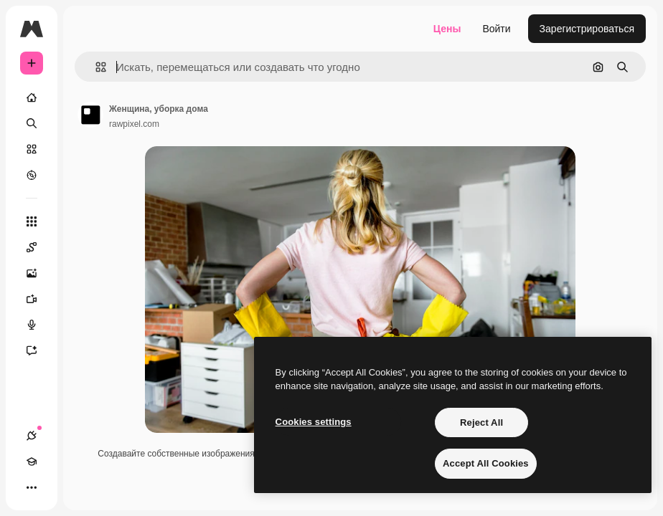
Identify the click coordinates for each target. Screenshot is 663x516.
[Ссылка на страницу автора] (90, 115)
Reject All (481, 422)
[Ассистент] (38, 350)
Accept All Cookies (486, 463)
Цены (447, 28)
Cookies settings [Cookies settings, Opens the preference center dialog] (314, 421)
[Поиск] (31, 123)
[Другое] (31, 487)
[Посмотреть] (31, 174)
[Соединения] (31, 435)
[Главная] (31, 97)
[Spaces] (38, 247)
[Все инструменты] (31, 221)
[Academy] (31, 461)
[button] (95, 67)
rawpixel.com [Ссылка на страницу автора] (134, 124)
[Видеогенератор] (38, 298)
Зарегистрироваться (587, 28)
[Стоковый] (31, 149)
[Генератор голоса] (38, 324)
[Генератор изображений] (38, 273)
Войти (496, 28)
